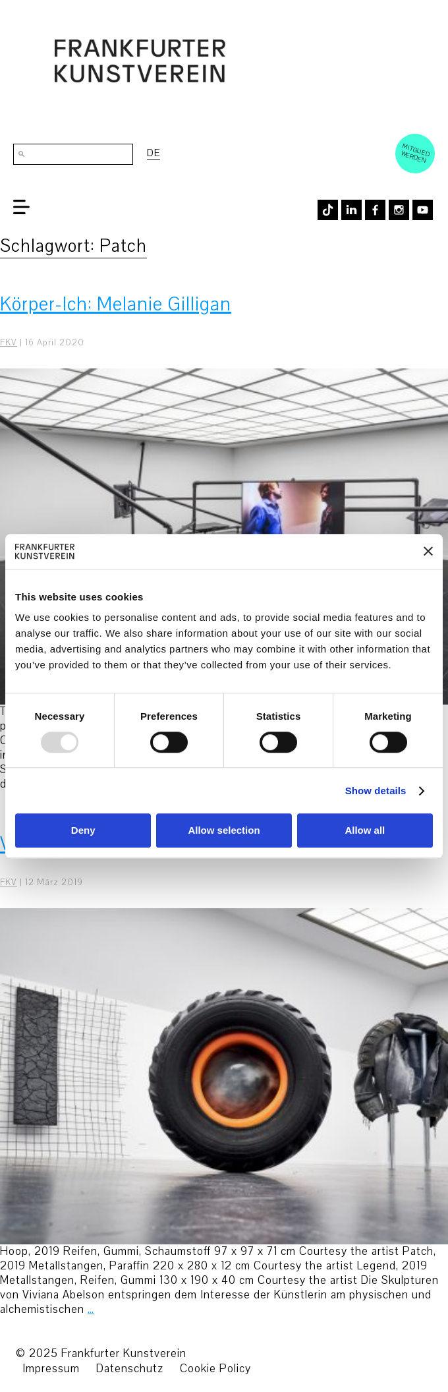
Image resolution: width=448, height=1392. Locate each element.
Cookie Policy (215, 1368)
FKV (8, 343)
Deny (83, 830)
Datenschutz (129, 1368)
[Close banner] (428, 551)
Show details (375, 790)
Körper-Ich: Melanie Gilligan (115, 304)
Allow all (365, 830)
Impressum (51, 1368)
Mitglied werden (416, 153)
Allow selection (224, 830)
